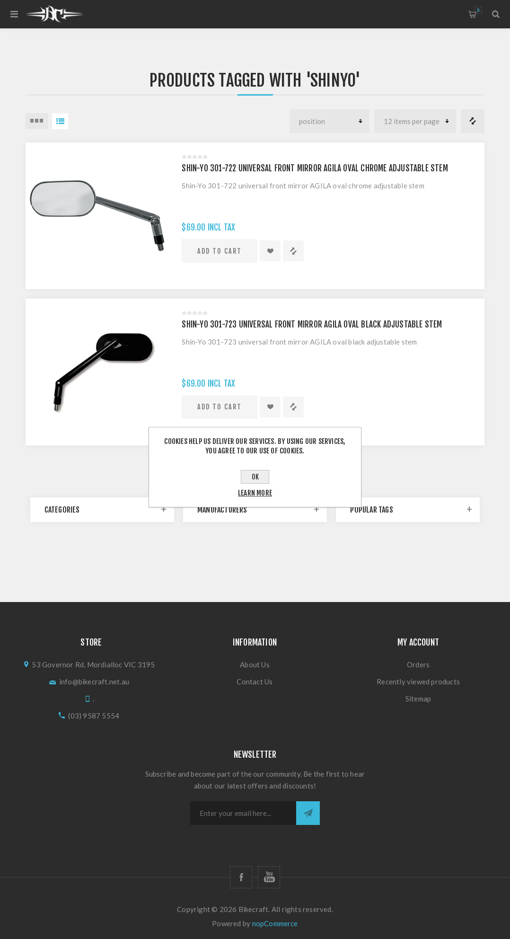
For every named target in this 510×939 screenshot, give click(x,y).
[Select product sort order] (329, 121)
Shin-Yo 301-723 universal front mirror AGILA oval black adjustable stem (312, 324)
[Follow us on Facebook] (241, 877)
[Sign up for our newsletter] (243, 813)
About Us (255, 664)
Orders (418, 664)
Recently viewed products (418, 681)
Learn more (255, 492)
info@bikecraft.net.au (94, 681)
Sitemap (418, 698)
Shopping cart (478, 10)
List (60, 121)
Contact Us (255, 681)
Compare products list (472, 121)
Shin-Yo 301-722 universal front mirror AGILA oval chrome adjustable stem (315, 168)
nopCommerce (275, 923)
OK (255, 477)
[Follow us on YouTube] (269, 877)
